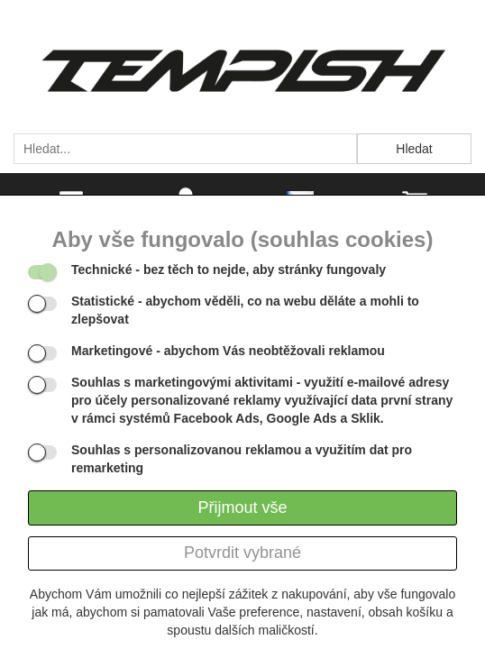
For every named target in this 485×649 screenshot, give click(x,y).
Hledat (414, 149)
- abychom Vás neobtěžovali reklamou (228, 350)
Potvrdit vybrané (242, 553)
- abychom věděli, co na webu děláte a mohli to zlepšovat (245, 310)
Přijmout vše (242, 507)
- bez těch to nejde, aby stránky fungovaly (228, 269)
